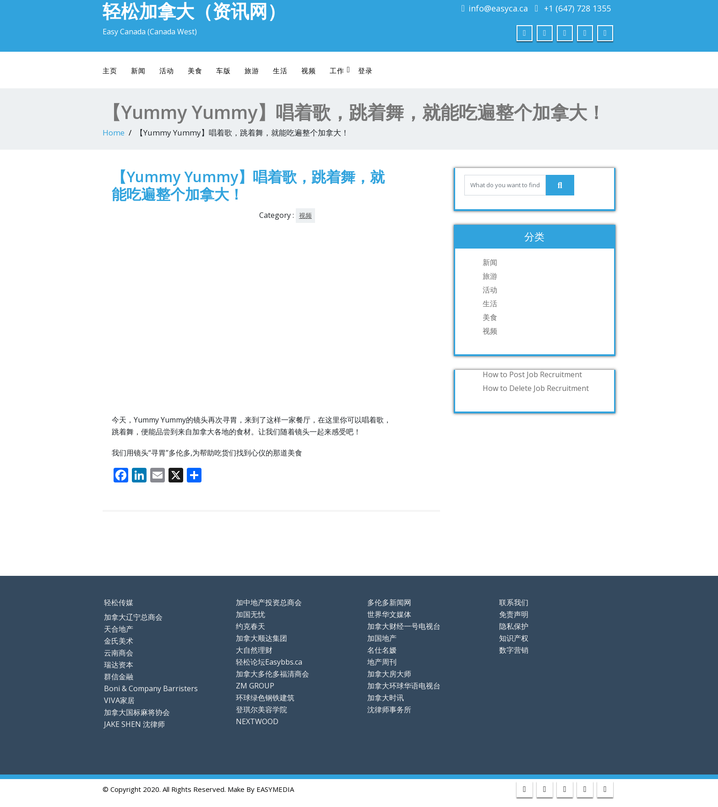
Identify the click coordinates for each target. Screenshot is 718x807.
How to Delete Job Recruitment (536, 388)
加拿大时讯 (385, 698)
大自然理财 (254, 650)
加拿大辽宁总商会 (133, 617)
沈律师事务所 (389, 709)
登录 (365, 70)
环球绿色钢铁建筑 (265, 698)
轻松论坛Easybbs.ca (269, 662)
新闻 (138, 70)
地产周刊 (382, 662)
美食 (195, 70)
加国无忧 (250, 614)
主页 (110, 70)
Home (114, 132)
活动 (166, 70)
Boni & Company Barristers (151, 688)
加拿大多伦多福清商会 (272, 674)
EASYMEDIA (275, 789)
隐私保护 (513, 626)
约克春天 (250, 626)
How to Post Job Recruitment (532, 374)
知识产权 (513, 638)
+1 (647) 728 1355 (577, 8)
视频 (308, 70)
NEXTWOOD (257, 721)
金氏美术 (118, 641)
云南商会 (118, 653)
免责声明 (513, 614)
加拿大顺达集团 (261, 638)
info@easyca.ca (498, 8)
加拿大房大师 (389, 674)
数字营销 (513, 650)
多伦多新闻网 (389, 602)
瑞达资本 (118, 665)
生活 (280, 70)
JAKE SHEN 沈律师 (134, 724)
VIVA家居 (119, 700)
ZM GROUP (255, 686)
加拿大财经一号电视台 (404, 626)
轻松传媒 (118, 602)
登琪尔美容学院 (261, 709)
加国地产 (382, 638)
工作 (340, 70)
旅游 (252, 70)
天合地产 (118, 629)
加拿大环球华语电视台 (404, 686)
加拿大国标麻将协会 (137, 712)
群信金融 (118, 677)
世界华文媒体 (389, 614)
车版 (223, 70)
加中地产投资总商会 (269, 602)
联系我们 (513, 602)
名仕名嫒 (382, 650)
